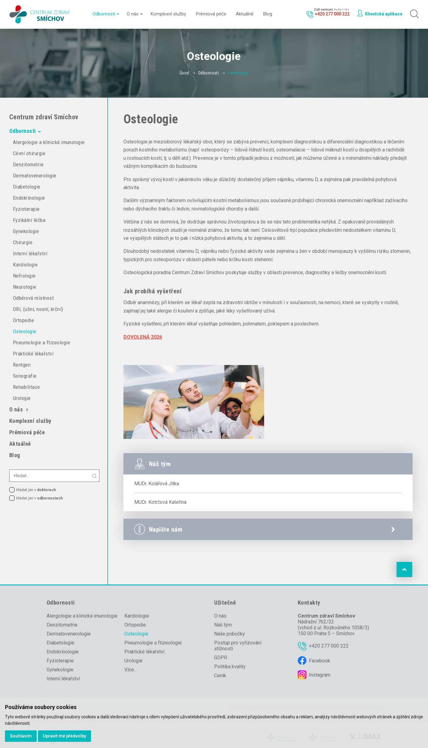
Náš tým (223, 625)
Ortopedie (23, 320)
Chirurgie (22, 242)
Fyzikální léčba (29, 220)
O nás (133, 14)
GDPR (220, 658)
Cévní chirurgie (29, 153)
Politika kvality (230, 666)
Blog (267, 14)
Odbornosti (104, 14)
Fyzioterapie (26, 209)
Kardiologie (25, 264)
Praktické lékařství (33, 354)
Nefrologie (24, 276)
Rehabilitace (26, 387)
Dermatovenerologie (34, 175)
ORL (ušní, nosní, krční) (38, 309)
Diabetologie (26, 187)
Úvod (184, 72)
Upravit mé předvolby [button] (64, 735)
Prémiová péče (211, 14)
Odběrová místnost (33, 298)
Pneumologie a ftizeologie (41, 342)
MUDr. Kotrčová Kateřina (160, 502)
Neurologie (24, 287)
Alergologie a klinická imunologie (49, 142)
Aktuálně (244, 14)
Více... (130, 670)
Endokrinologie (29, 198)
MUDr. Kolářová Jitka (156, 484)
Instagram (319, 675)
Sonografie (25, 376)
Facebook (319, 661)
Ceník (220, 675)
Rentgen (22, 365)
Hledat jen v (36, 490)
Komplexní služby (168, 14)
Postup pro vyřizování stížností (237, 646)
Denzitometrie (28, 164)
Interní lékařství (30, 253)
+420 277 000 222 (329, 646)
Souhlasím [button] (21, 735)
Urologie (22, 398)
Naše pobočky (229, 634)
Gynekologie (26, 231)
